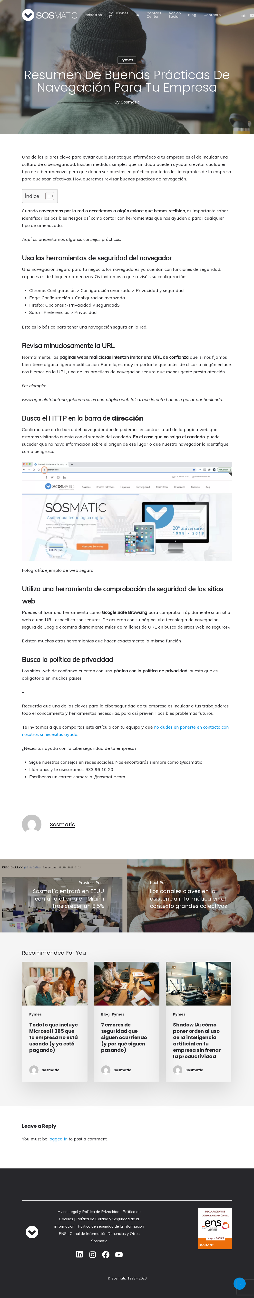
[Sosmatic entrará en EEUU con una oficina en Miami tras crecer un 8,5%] (63, 895)
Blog (105, 1014)
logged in (58, 1139)
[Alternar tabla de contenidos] (47, 196)
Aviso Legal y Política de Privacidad (88, 1211)
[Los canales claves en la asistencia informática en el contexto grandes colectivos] (190, 895)
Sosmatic (130, 102)
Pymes (126, 60)
